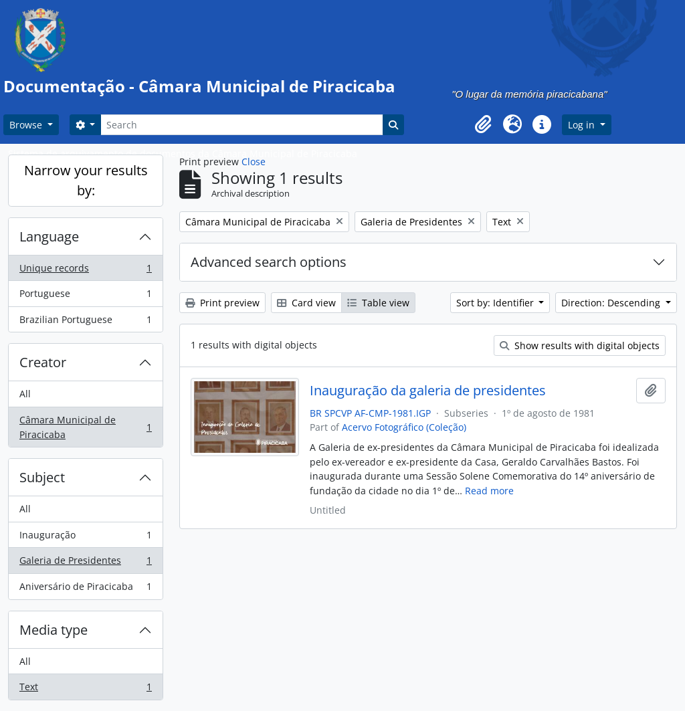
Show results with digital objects (580, 345)
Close (253, 161)
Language (49, 236)
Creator (42, 362)
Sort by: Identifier (496, 302)
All (25, 393)
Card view (306, 302)
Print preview (222, 302)
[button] (483, 124)
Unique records (85, 271)
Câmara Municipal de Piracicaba (85, 427)
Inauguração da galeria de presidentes (428, 391)
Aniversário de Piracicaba (85, 589)
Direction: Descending (612, 302)
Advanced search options (269, 262)
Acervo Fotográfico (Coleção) (404, 427)
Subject (42, 477)
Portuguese (85, 296)
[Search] (241, 124)
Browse (27, 124)
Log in (582, 124)
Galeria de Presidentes (85, 563)
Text (85, 690)
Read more (489, 490)
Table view (378, 302)
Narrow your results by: (86, 180)
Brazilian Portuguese (85, 322)
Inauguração (85, 538)
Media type (53, 630)
